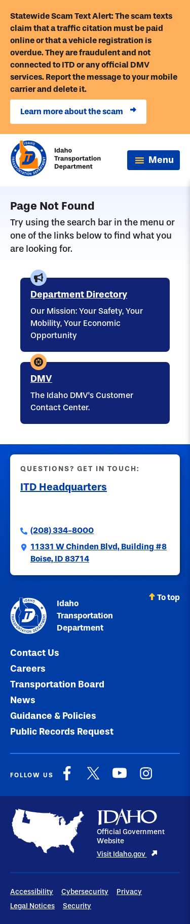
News (22, 700)
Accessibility (31, 891)
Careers (28, 668)
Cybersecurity (84, 891)
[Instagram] (146, 778)
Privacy (129, 891)
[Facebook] (67, 778)
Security (77, 906)
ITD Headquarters (63, 487)
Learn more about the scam (78, 112)
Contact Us (34, 652)
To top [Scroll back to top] (164, 597)
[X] (93, 778)
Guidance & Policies (53, 715)
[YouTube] (119, 778)
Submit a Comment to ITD (69, 508)
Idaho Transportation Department (61, 616)
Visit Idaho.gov (127, 854)
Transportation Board (57, 684)
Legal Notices (32, 906)
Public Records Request (61, 731)
